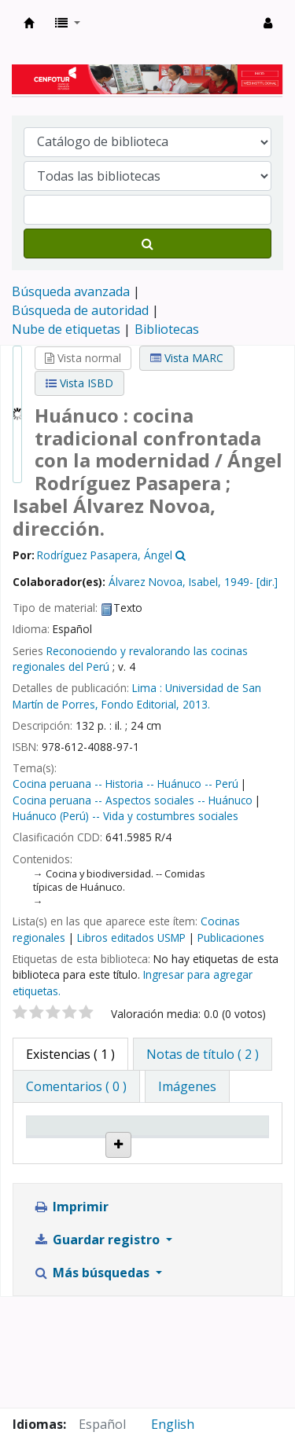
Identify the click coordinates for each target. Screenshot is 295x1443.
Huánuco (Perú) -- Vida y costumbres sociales (125, 815)
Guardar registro (98, 1350)
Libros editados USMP (131, 937)
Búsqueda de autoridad (80, 310)
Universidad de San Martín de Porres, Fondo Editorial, (137, 695)
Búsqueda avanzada (71, 291)
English (172, 1424)
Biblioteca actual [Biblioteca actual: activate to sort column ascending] (146, 1140)
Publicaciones (230, 937)
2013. (196, 704)
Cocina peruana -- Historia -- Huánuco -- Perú (125, 783)
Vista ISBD (79, 382)
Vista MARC (186, 357)
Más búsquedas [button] (93, 1383)
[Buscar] (147, 243)
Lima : (147, 687)
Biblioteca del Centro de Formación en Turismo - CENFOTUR (29, 22)
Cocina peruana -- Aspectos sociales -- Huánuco (133, 800)
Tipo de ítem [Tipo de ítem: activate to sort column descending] (57, 1140)
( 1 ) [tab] (70, 1054)
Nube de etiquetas (66, 329)
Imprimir (71, 1317)
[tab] (202, 1054)
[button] (68, 22)
